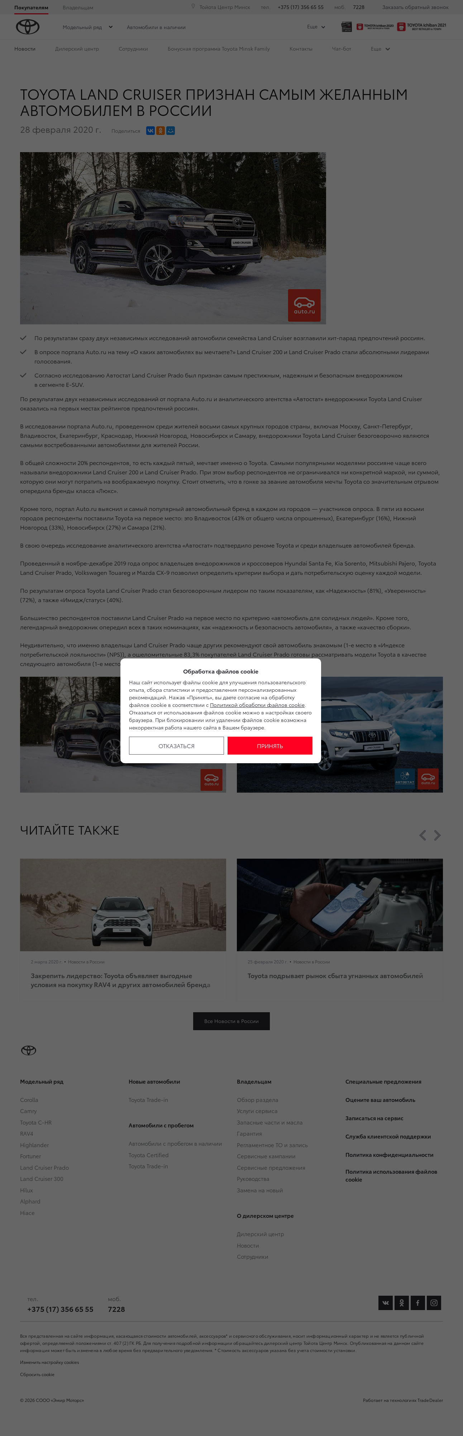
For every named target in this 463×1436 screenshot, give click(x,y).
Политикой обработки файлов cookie (257, 704)
